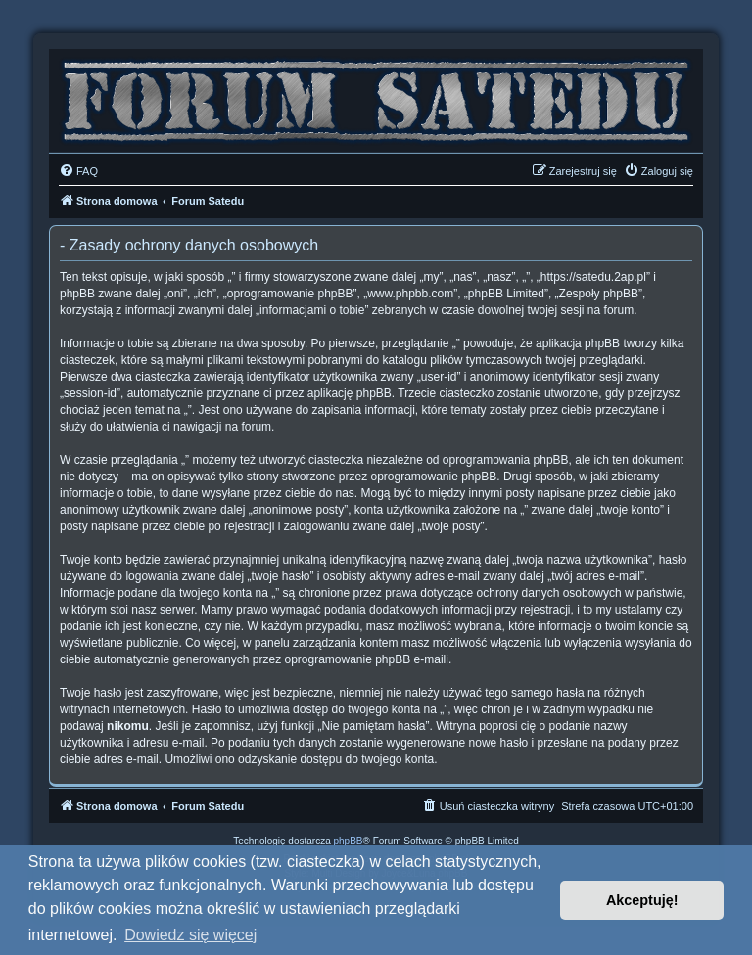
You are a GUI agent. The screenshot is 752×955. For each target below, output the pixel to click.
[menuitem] (78, 171)
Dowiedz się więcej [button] (190, 935)
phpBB (348, 841)
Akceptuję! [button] (642, 900)
